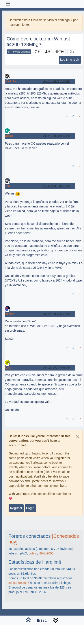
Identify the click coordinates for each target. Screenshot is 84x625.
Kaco (8, 367)
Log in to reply (70, 59)
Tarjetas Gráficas (19, 51)
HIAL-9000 (46, 553)
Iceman (9, 314)
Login (30, 508)
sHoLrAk (10, 81)
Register (16, 508)
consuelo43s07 (18, 583)
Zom (8, 186)
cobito (33, 553)
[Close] (77, 436)
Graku (9, 136)
